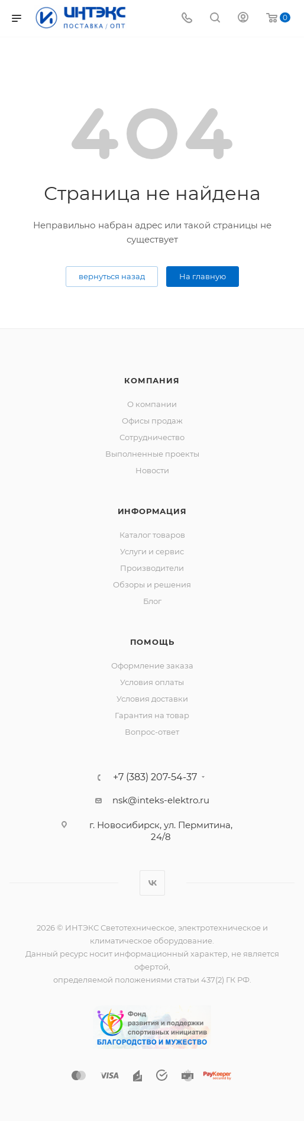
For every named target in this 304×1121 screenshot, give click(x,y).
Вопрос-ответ (152, 731)
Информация (152, 511)
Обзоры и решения (152, 584)
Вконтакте (152, 883)
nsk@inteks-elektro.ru (160, 800)
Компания (151, 380)
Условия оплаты (152, 682)
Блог (152, 601)
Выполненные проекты (152, 453)
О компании (152, 404)
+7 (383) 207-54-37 (155, 777)
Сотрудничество (152, 437)
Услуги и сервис (152, 551)
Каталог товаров (152, 534)
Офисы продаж (152, 420)
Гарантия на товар (152, 715)
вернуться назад (112, 276)
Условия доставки (152, 698)
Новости (152, 470)
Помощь (152, 642)
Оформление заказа (152, 665)
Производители (152, 568)
